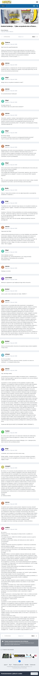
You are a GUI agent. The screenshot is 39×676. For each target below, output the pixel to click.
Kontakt (26, 664)
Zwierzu (6, 30)
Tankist (7, 431)
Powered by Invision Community (19, 667)
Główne (11, 31)
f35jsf (7, 77)
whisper (7, 354)
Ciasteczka (32, 664)
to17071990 (8, 277)
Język (6, 664)
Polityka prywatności (18, 664)
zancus (7, 63)
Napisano (11, 44)
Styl (10, 664)
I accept (34, 673)
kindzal (7, 289)
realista (7, 527)
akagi (6, 201)
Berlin (7, 188)
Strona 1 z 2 (21, 36)
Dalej (33, 36)
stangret (7, 466)
